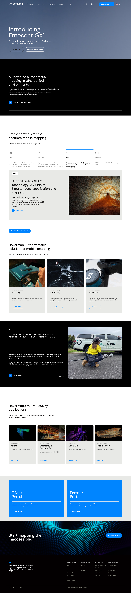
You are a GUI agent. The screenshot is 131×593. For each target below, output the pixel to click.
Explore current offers (35, 49)
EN (118, 4)
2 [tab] (62, 376)
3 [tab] (64, 376)
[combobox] (118, 4)
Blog (14, 174)
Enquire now (105, 4)
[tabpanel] (65, 353)
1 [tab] (60, 376)
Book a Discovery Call (20, 231)
